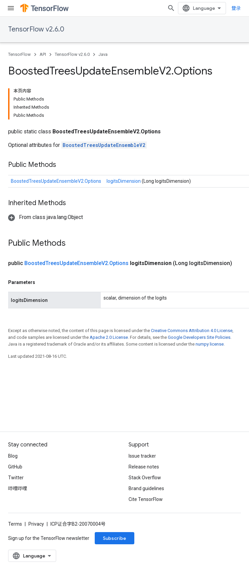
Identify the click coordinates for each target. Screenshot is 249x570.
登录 (236, 8)
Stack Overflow (145, 477)
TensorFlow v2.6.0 (36, 29)
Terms (15, 524)
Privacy (36, 524)
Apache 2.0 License (109, 337)
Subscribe (114, 538)
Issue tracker (142, 456)
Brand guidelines (146, 488)
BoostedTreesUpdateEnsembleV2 (104, 145)
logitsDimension (124, 181)
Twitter (16, 477)
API (43, 54)
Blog (13, 456)
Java (103, 54)
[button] (45, 217)
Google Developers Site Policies (199, 337)
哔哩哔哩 (17, 488)
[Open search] (171, 8)
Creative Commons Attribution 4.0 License (191, 330)
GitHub (15, 466)
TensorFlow (19, 54)
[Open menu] (11, 8)
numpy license (210, 344)
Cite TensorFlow (146, 499)
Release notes (144, 466)
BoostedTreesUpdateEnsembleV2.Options (56, 181)
